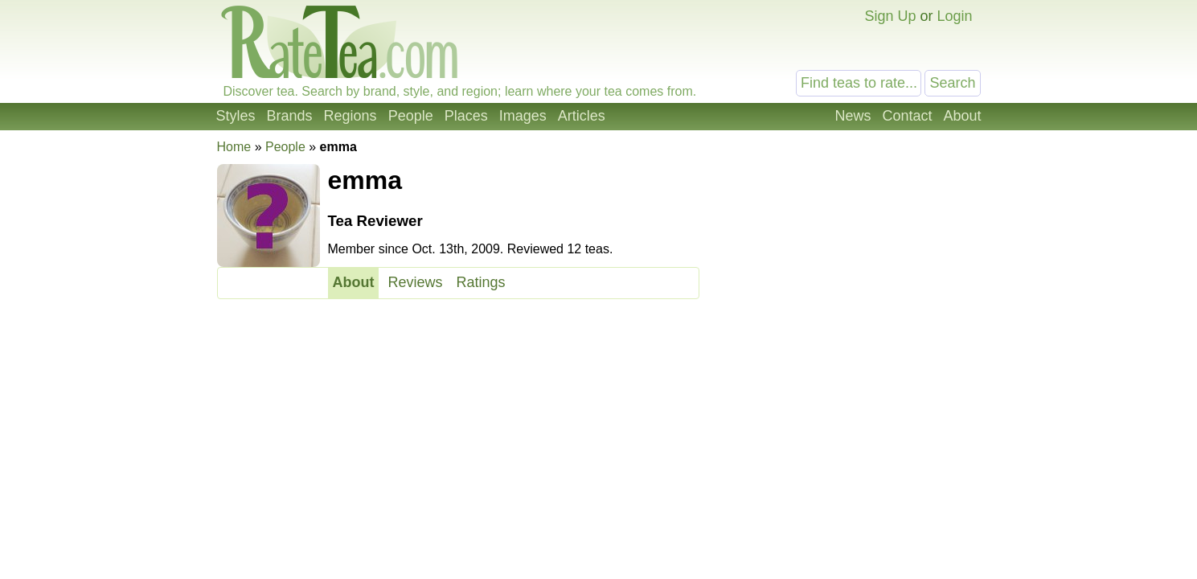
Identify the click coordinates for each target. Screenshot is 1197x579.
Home (234, 147)
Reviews (414, 282)
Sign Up (890, 16)
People (410, 116)
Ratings (481, 282)
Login (954, 16)
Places (466, 116)
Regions (350, 116)
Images (523, 116)
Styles (236, 116)
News (852, 116)
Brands (290, 116)
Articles (581, 116)
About (962, 116)
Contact (907, 116)
